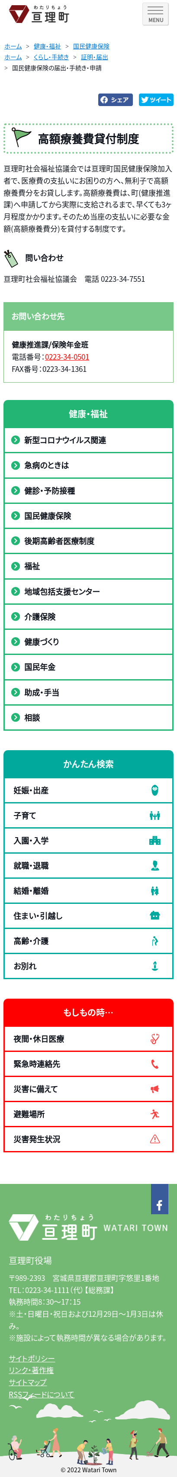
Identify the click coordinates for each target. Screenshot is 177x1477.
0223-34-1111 (47, 1289)
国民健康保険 (91, 46)
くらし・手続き (51, 56)
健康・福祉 (47, 46)
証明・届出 (94, 56)
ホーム (13, 46)
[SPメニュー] (155, 14)
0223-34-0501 (67, 356)
